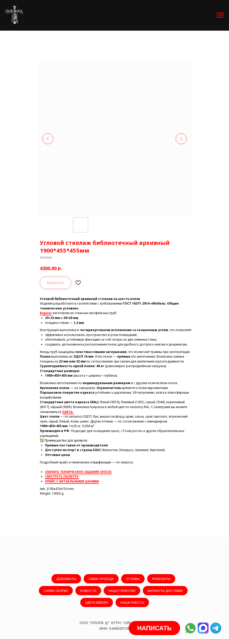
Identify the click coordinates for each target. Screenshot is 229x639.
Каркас (46, 313)
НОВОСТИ (88, 591)
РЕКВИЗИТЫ (161, 579)
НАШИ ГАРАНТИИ (122, 591)
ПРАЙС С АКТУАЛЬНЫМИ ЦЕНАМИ (72, 481)
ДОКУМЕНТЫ (66, 579)
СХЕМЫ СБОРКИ (56, 591)
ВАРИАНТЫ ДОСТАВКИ (165, 591)
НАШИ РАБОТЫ (132, 602)
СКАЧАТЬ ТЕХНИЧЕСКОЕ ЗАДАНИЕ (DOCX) (78, 472)
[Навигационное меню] (220, 15)
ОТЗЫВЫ (133, 579)
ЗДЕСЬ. (68, 412)
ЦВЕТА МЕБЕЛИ (96, 602)
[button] (154, 628)
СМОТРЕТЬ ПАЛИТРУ (62, 476)
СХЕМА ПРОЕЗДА (101, 579)
